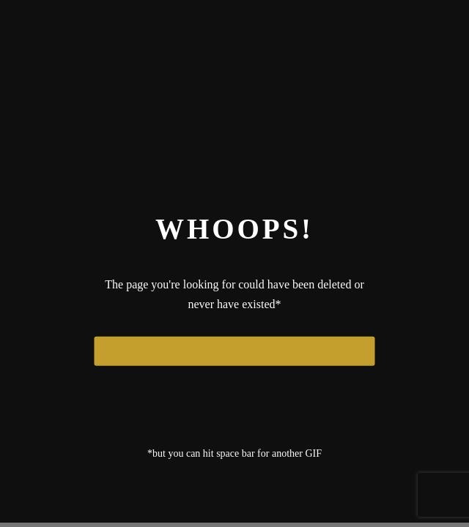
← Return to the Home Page (235, 350)
